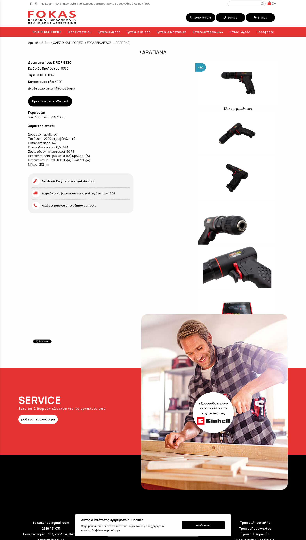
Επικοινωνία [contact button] (66, 3)
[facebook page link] (31, 3)
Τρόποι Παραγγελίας (255, 528)
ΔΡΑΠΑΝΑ (122, 43)
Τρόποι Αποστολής (255, 522)
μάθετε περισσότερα (38, 419)
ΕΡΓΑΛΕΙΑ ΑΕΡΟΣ (99, 43)
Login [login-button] (47, 3)
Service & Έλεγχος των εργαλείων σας (68, 181)
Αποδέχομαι (203, 525)
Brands (260, 17)
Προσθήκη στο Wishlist (50, 101)
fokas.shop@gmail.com (51, 522)
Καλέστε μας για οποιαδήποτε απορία (69, 205)
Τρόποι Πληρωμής (255, 534)
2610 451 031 (200, 17)
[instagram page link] (36, 3)
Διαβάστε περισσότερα (106, 530)
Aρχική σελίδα (38, 43)
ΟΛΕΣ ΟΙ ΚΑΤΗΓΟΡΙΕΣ (68, 43)
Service (230, 17)
